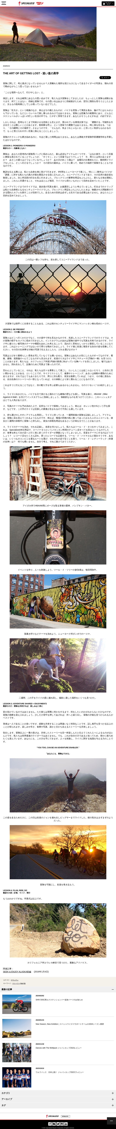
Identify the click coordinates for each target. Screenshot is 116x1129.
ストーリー (16, 983)
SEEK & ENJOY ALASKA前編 (17, 971)
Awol (22, 983)
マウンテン (14, 980)
